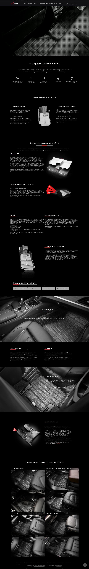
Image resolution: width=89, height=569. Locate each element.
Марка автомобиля (20, 288)
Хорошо (59, 565)
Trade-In (56, 3)
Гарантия (51, 3)
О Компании (35, 3)
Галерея (30, 3)
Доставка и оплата (44, 3)
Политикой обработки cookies (39, 566)
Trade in (58, 443)
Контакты (61, 3)
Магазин (25, 3)
